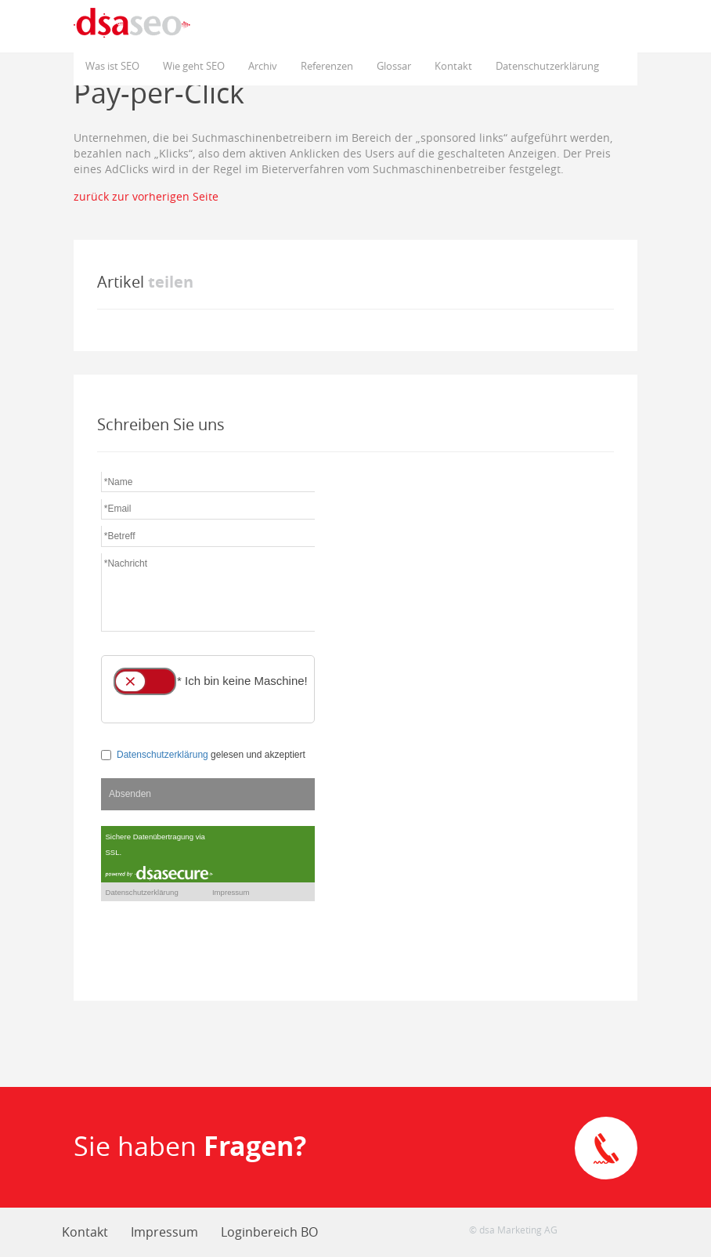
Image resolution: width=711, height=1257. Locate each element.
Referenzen (327, 66)
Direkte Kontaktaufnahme (606, 1148)
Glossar (394, 66)
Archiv (262, 66)
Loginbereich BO (269, 1232)
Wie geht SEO (194, 66)
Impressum (164, 1232)
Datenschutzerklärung (547, 66)
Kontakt (453, 66)
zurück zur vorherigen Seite (146, 196)
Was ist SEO (112, 66)
